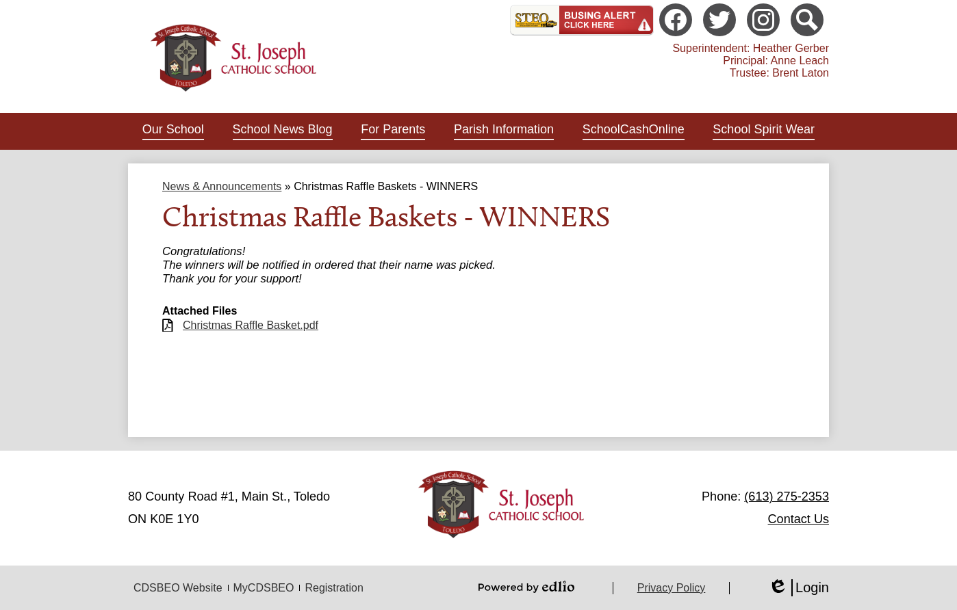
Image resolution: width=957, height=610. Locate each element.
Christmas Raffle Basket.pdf (250, 325)
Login (798, 587)
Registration (334, 588)
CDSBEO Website (177, 588)
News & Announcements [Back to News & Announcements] (221, 186)
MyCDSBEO (263, 588)
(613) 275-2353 (786, 496)
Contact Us (798, 519)
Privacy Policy (671, 588)
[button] (173, 131)
